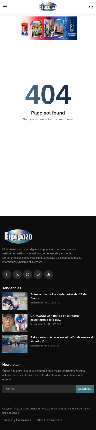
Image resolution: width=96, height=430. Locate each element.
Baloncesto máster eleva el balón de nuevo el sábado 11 (61, 339)
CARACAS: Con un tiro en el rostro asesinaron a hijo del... (54, 317)
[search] (91, 7)
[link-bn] (48, 28)
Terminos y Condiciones (16, 420)
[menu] (5, 7)
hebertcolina (36, 303)
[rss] (48, 274)
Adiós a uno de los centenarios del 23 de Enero (58, 296)
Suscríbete (84, 388)
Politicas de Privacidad (48, 420)
